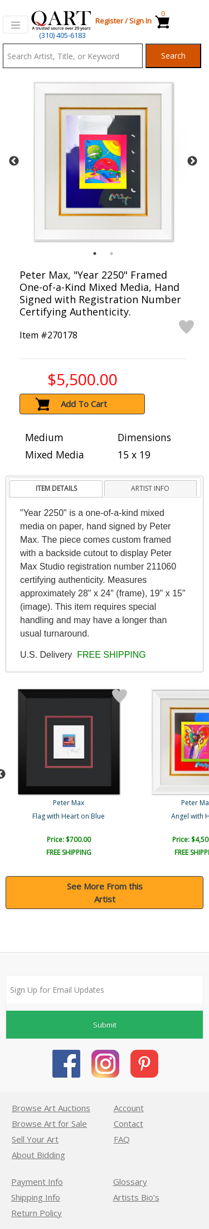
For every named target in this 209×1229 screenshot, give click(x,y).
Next (192, 161)
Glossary (130, 1181)
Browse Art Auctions (51, 1107)
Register (109, 21)
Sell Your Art (35, 1139)
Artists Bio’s (136, 1197)
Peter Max (69, 802)
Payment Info (37, 1181)
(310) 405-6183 (62, 35)
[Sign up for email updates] (104, 989)
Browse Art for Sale (49, 1123)
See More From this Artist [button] (105, 893)
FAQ (122, 1139)
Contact (128, 1123)
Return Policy (36, 1212)
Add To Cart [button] (84, 403)
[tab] (56, 489)
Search (173, 55)
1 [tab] (94, 253)
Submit (104, 1025)
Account (129, 1107)
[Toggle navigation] (15, 25)
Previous (14, 161)
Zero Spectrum (70, 816)
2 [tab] (111, 253)
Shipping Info (35, 1197)
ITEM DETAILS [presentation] (56, 488)
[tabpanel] (103, 161)
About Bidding (38, 1154)
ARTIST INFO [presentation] (150, 488)
